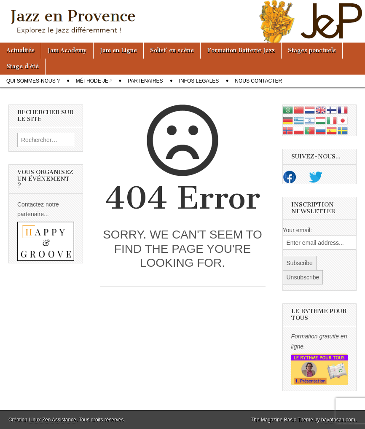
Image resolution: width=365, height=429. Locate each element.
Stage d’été (22, 66)
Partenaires (145, 81)
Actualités (20, 50)
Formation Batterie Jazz (241, 50)
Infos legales (199, 81)
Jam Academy (67, 50)
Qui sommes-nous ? (33, 81)
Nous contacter (258, 81)
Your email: (297, 230)
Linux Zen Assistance (52, 420)
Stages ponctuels (312, 50)
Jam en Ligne (118, 50)
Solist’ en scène (172, 50)
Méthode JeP (94, 81)
